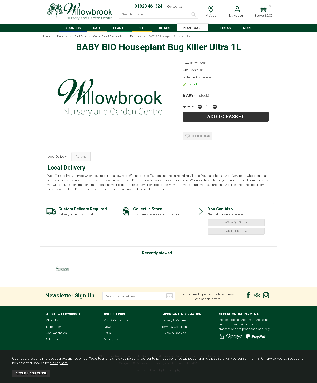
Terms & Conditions (175, 327)
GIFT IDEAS (222, 28)
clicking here (59, 363)
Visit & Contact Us (116, 320)
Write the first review (197, 77)
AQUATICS (73, 28)
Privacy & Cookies (174, 333)
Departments (55, 327)
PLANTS (119, 28)
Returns (81, 157)
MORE (247, 28)
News (108, 327)
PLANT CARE (192, 28)
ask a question (236, 222)
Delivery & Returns (174, 320)
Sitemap (52, 339)
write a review (236, 231)
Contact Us (175, 7)
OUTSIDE (164, 28)
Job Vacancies (56, 333)
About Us (52, 320)
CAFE (97, 28)
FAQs (107, 333)
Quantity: (188, 106)
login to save (197, 136)
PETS (142, 28)
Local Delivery (57, 157)
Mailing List (111, 339)
